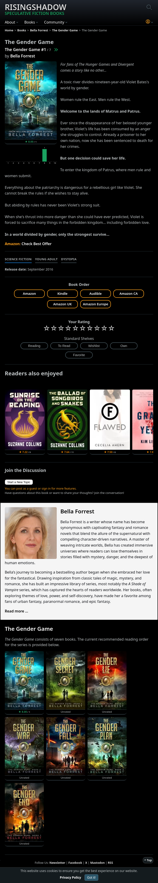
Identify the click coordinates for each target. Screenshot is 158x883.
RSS (110, 863)
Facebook (75, 863)
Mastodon (97, 863)
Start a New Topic (18, 482)
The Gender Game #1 (25, 49)
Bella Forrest (22, 56)
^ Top (148, 860)
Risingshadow (35, 9)
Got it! (91, 877)
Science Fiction (18, 259)
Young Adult (46, 259)
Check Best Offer (37, 243)
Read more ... (16, 611)
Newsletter (57, 863)
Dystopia (68, 259)
